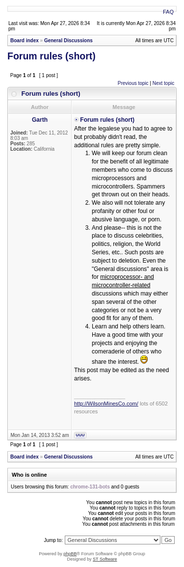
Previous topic (133, 83)
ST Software (105, 559)
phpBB (70, 553)
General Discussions (68, 40)
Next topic (163, 83)
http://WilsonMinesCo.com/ (106, 403)
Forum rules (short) (51, 56)
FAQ (168, 12)
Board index (24, 40)
